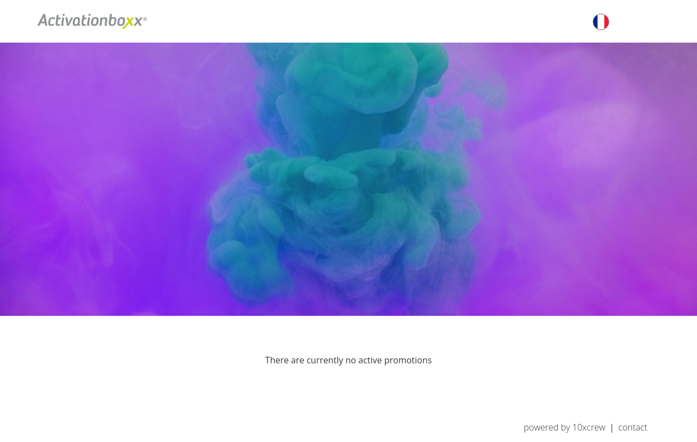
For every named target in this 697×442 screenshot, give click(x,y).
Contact (632, 427)
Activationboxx (92, 21)
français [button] (621, 22)
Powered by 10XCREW (564, 427)
